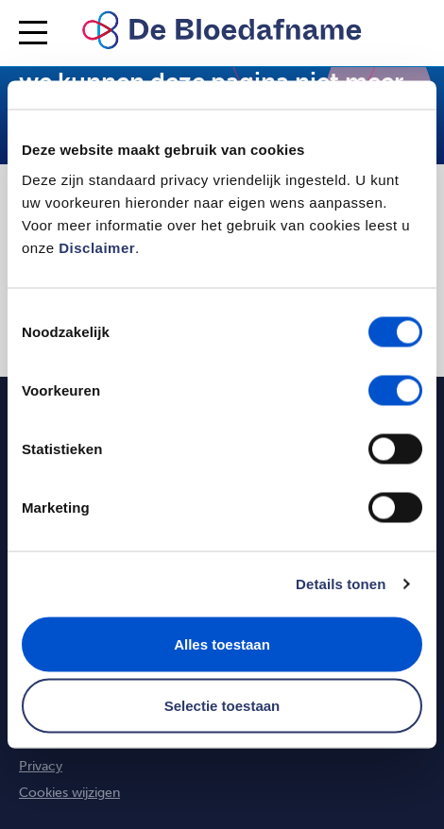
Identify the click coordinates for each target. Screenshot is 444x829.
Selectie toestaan (222, 706)
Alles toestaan (222, 643)
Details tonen (340, 584)
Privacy (40, 766)
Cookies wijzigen (69, 793)
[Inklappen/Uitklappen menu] (33, 33)
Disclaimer (97, 247)
